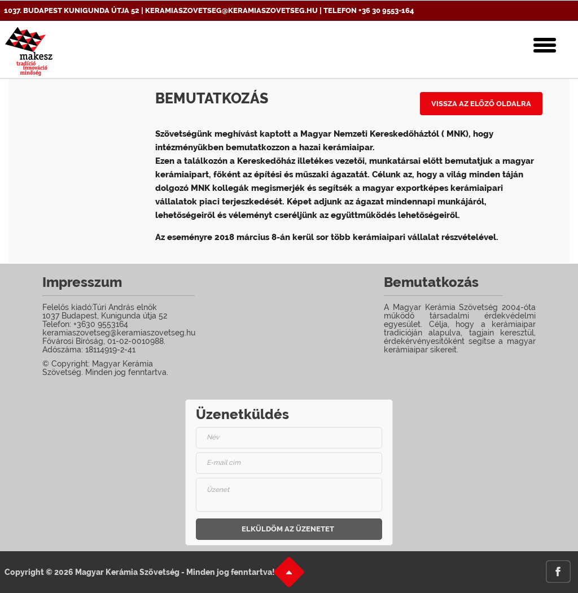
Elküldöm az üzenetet (288, 529)
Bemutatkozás (211, 98)
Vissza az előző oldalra (481, 103)
